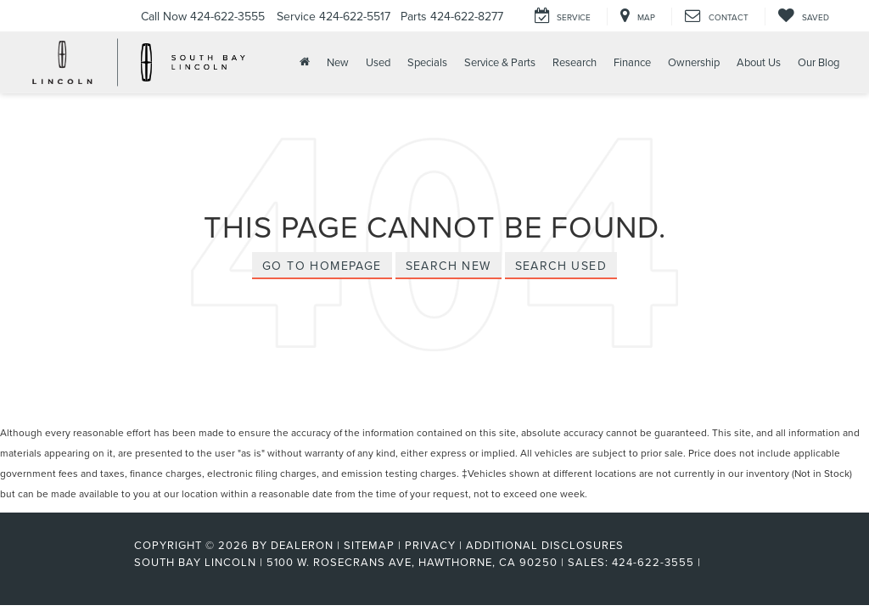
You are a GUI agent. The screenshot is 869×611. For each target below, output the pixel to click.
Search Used (561, 265)
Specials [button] (427, 62)
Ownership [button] (694, 62)
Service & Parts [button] (499, 62)
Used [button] (378, 62)
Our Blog (818, 62)
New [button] (338, 62)
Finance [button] (632, 62)
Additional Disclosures (545, 544)
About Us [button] (759, 62)
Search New (448, 265)
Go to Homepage (322, 265)
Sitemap (369, 544)
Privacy (430, 544)
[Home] (303, 62)
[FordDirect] (79, 561)
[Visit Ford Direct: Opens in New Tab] (710, 561)
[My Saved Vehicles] (803, 16)
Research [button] (574, 62)
